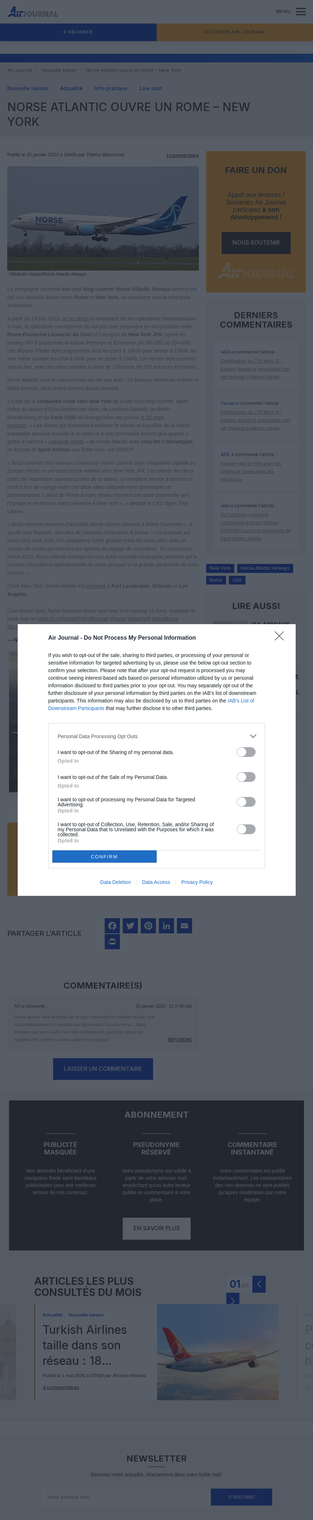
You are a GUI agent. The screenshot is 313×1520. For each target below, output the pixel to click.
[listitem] (157, 736)
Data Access (156, 882)
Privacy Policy (197, 882)
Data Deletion (115, 882)
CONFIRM (104, 856)
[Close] (281, 638)
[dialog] (157, 760)
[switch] (246, 752)
